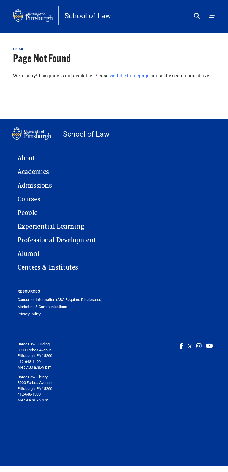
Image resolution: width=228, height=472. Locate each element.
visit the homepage (129, 75)
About (26, 158)
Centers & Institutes (48, 267)
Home (18, 49)
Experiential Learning (51, 226)
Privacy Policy (29, 314)
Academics (33, 172)
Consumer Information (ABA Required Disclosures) (60, 299)
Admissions (35, 185)
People (27, 213)
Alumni (28, 254)
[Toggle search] (198, 16)
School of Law (87, 15)
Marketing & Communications (42, 306)
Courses (29, 199)
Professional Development (57, 240)
